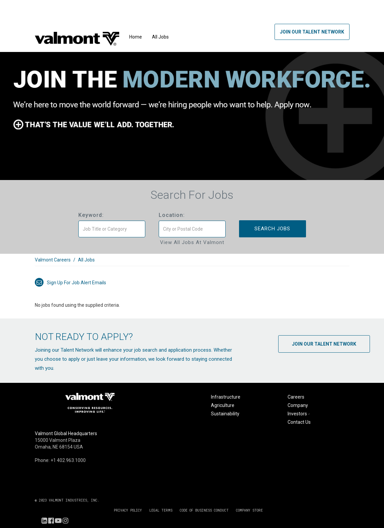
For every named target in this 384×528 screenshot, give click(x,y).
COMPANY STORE (249, 510)
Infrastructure (225, 397)
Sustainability (225, 413)
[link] (192, 263)
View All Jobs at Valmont (192, 242)
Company (298, 405)
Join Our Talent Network (312, 32)
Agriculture (222, 405)
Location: (172, 215)
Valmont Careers (53, 259)
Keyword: (91, 215)
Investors (299, 413)
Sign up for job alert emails (70, 282)
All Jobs (160, 37)
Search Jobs (272, 229)
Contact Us (299, 422)
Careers (296, 397)
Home (135, 37)
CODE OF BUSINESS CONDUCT (204, 510)
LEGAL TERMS (160, 510)
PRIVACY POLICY (128, 510)
